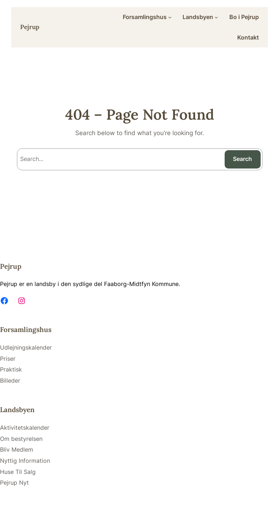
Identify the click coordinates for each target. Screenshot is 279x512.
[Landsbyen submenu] (216, 17)
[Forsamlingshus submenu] (170, 17)
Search (242, 158)
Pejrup (29, 27)
